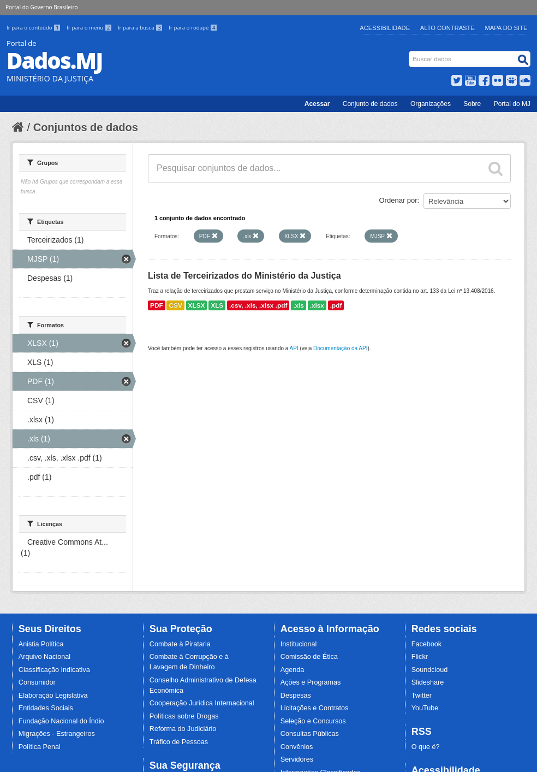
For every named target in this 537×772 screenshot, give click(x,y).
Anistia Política (41, 644)
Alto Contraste (447, 28)
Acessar (317, 104)
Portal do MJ (512, 104)
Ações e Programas (311, 682)
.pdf (336, 305)
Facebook (426, 644)
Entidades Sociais (46, 708)
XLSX (196, 305)
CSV (175, 305)
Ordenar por (398, 200)
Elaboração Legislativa (53, 695)
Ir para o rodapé (193, 27)
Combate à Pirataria (180, 644)
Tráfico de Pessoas (179, 742)
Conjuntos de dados (85, 127)
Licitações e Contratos (315, 708)
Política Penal (40, 747)
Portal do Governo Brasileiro (41, 7)
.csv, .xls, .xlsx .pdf (258, 305)
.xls (298, 305)
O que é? (425, 747)
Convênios (297, 747)
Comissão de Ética (309, 657)
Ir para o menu (90, 27)
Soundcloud (429, 670)
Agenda (292, 670)
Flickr (419, 657)
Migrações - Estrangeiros (57, 734)
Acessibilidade (385, 28)
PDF (156, 305)
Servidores (297, 759)
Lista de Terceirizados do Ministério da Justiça (244, 275)
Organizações (430, 104)
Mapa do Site (506, 28)
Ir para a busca (141, 27)
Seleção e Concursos (313, 721)
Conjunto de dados (370, 104)
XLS (217, 305)
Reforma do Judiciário (183, 729)
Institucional (299, 644)
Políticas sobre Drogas (184, 716)
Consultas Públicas (310, 734)
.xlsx (317, 305)
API (294, 348)
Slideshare (427, 682)
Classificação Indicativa (54, 670)
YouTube (425, 708)
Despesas (296, 695)
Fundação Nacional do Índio (61, 721)
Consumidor (37, 682)
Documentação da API (340, 348)
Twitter (421, 695)
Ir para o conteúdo (34, 27)
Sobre (472, 104)
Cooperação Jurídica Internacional (202, 703)
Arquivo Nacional (44, 657)
